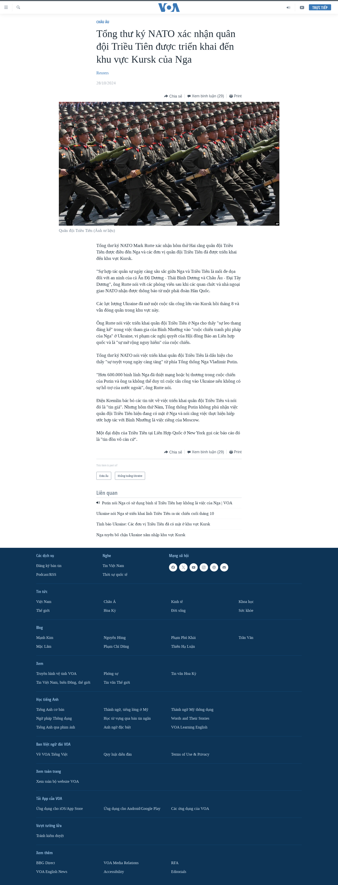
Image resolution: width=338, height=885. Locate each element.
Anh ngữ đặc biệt (117, 727)
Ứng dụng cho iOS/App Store (59, 808)
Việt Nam (43, 601)
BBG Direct (45, 862)
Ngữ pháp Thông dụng (54, 718)
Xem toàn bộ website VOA (57, 781)
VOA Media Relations (121, 862)
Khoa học (246, 601)
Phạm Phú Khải (183, 637)
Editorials (178, 871)
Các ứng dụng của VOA (190, 808)
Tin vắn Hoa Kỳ (183, 673)
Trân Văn (246, 637)
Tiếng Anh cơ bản (50, 709)
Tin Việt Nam (113, 565)
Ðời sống (178, 610)
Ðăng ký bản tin (48, 565)
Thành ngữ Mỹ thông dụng (192, 709)
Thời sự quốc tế (115, 574)
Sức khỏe (246, 610)
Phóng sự (111, 673)
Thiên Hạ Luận (183, 646)
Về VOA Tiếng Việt (51, 754)
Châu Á (110, 601)
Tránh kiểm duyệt (50, 835)
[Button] (173, 96)
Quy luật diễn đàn (118, 754)
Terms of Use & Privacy (190, 754)
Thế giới (43, 610)
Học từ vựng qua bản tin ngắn (127, 718)
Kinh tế (177, 601)
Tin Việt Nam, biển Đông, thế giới (63, 682)
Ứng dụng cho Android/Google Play (132, 808)
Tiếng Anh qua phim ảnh (55, 727)
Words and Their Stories (190, 718)
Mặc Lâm (43, 646)
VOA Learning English (189, 727)
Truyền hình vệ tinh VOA (56, 673)
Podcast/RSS (46, 574)
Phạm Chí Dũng (116, 646)
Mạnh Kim (44, 637)
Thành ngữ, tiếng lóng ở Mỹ (126, 709)
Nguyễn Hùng (115, 637)
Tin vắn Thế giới (117, 682)
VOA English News (51, 871)
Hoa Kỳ (110, 610)
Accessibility (114, 871)
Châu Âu (102, 21)
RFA (174, 862)
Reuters (102, 73)
